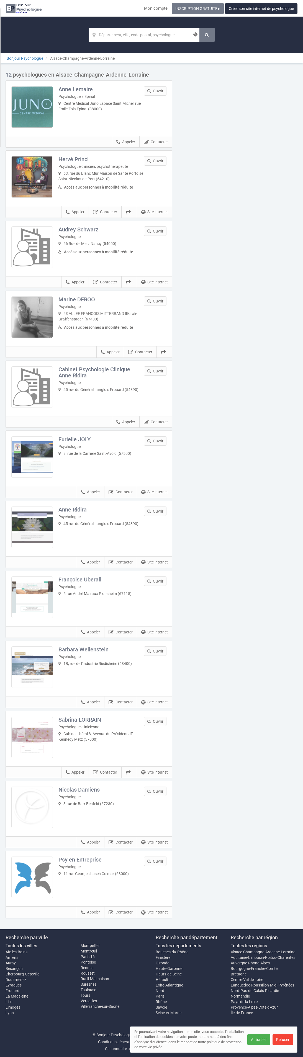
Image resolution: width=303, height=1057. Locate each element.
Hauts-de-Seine (169, 974)
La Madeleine (17, 996)
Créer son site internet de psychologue (261, 8)
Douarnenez (16, 979)
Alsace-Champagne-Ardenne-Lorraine (263, 952)
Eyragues (14, 985)
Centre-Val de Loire (247, 979)
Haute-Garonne (169, 968)
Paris (160, 996)
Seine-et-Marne (168, 1013)
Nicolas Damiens (79, 789)
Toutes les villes (21, 945)
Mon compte (156, 8)
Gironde (162, 963)
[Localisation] (144, 35)
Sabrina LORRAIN (79, 719)
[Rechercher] (207, 35)
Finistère (163, 957)
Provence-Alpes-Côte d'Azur (254, 1007)
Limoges (13, 1007)
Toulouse (88, 990)
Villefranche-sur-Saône (100, 1006)
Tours (85, 995)
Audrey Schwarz (78, 229)
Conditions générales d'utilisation (126, 1042)
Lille (9, 1001)
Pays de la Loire (244, 1001)
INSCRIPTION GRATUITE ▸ (197, 8)
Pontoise (88, 962)
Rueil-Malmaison (95, 979)
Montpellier (90, 945)
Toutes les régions (249, 945)
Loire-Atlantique (169, 985)
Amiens (12, 957)
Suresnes (88, 984)
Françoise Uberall (79, 579)
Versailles (89, 1001)
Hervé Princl (73, 159)
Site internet (154, 212)
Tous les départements (178, 945)
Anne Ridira (72, 509)
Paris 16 (88, 956)
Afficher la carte (239, 150)
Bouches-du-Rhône (172, 952)
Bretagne (238, 974)
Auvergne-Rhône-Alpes (250, 963)
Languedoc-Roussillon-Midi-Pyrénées (262, 985)
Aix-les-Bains (16, 952)
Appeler (125, 142)
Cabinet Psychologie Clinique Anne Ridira (94, 372)
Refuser (282, 1039)
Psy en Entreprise (80, 859)
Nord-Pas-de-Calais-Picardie (255, 990)
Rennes (87, 967)
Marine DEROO (76, 299)
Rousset (88, 973)
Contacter (156, 142)
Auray (11, 963)
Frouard (12, 990)
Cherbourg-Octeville (22, 974)
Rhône (161, 1001)
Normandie (240, 996)
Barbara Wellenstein (83, 649)
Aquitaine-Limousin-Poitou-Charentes (263, 957)
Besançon (14, 968)
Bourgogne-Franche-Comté (254, 968)
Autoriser (259, 1039)
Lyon (10, 1013)
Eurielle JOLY (74, 439)
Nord (160, 990)
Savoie (161, 1007)
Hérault (162, 979)
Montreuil (89, 951)
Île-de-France (242, 1013)
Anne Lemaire (75, 89)
